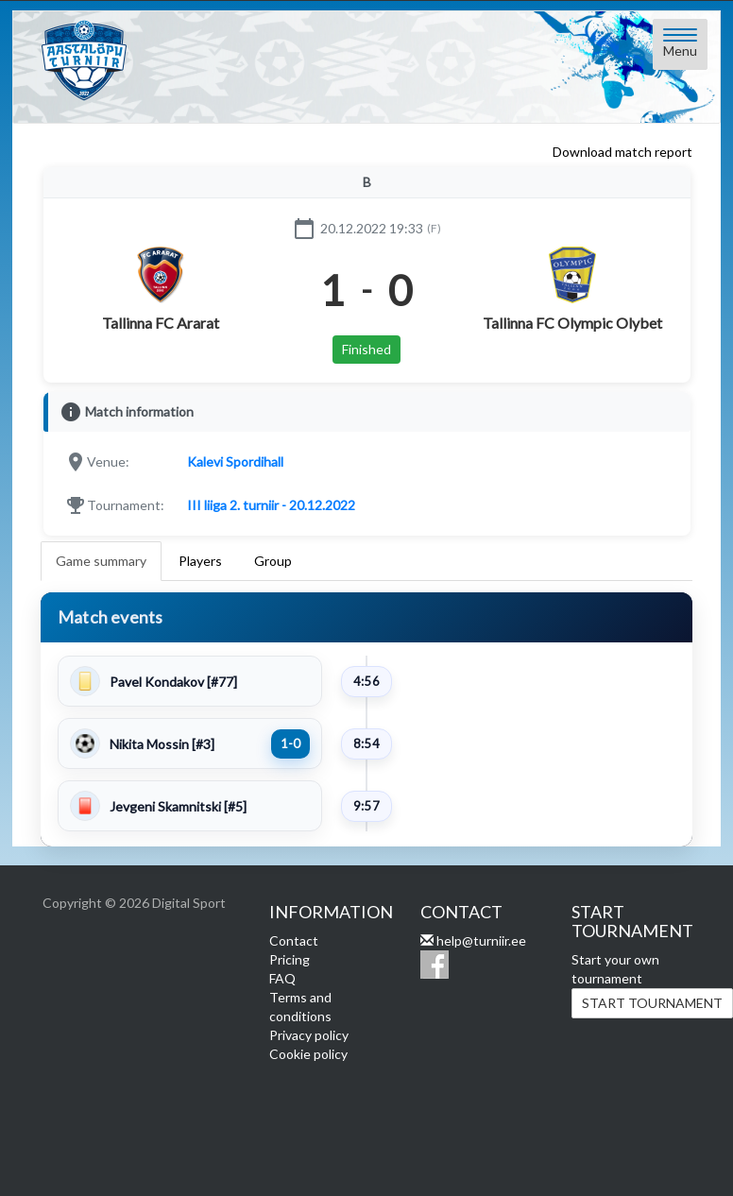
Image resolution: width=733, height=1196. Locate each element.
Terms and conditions (300, 1006)
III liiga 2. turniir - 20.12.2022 (271, 505)
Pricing (289, 959)
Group (273, 561)
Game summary (101, 561)
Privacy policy (309, 1035)
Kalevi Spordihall (235, 461)
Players (200, 561)
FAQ (282, 978)
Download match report (622, 152)
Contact (293, 940)
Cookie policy (308, 1054)
